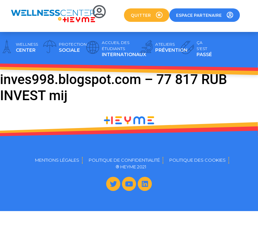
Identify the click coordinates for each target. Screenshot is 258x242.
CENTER (27, 47)
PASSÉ (204, 48)
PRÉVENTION (171, 47)
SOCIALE (73, 47)
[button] (146, 15)
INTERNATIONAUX (124, 48)
